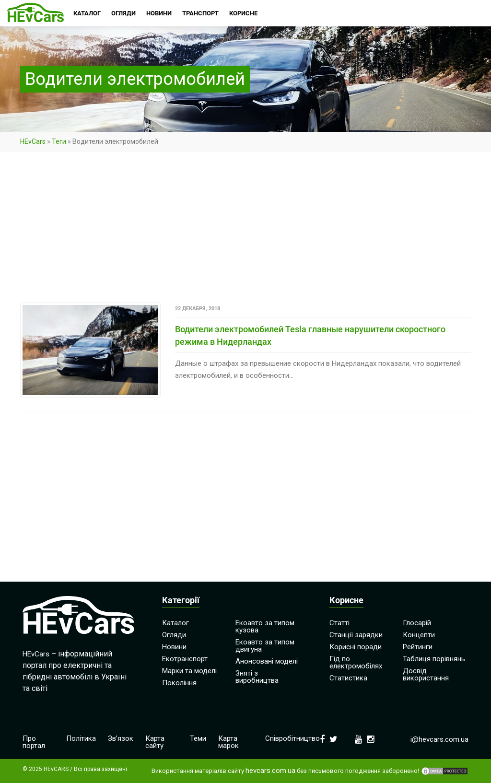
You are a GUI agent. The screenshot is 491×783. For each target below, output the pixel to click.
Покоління (179, 682)
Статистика (348, 678)
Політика (81, 738)
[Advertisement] (245, 231)
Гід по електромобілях (355, 662)
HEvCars (33, 141)
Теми (198, 738)
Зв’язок (120, 738)
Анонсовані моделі (266, 661)
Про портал (34, 742)
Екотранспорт (185, 658)
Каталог (175, 623)
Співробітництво (292, 738)
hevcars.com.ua (270, 770)
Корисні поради (355, 647)
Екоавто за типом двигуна (264, 646)
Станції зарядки (356, 635)
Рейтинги (418, 647)
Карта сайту (154, 742)
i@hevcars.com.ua (439, 739)
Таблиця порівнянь (434, 658)
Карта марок (228, 742)
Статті (339, 623)
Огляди (174, 635)
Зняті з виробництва (257, 677)
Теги (59, 141)
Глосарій (417, 623)
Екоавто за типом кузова (264, 626)
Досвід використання (426, 674)
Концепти (419, 635)
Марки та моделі (189, 670)
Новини (174, 647)
